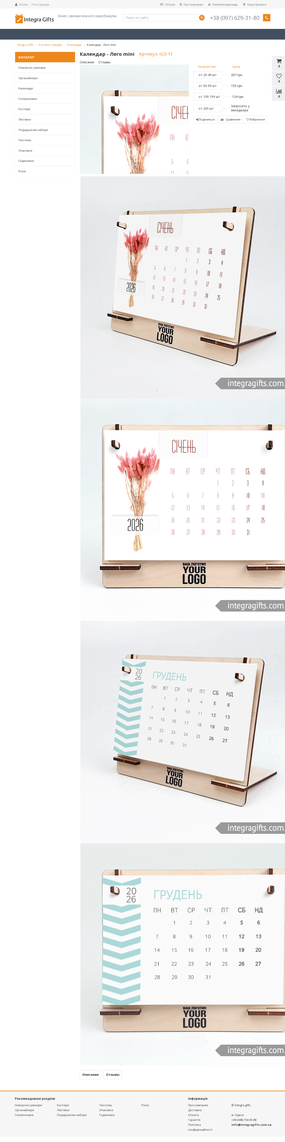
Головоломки (27, 99)
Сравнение (231, 119)
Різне (22, 171)
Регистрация (40, 4)
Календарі (25, 88)
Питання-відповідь (223, 4)
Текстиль (24, 140)
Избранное (255, 119)
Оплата (167, 4)
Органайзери (28, 78)
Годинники (26, 161)
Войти (24, 4)
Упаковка (25, 151)
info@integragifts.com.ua (251, 1125)
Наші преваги (254, 4)
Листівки (24, 119)
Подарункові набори (33, 130)
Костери (24, 109)
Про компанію (191, 4)
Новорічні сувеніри (32, 68)
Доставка (195, 1110)
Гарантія (194, 1120)
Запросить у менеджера (240, 108)
